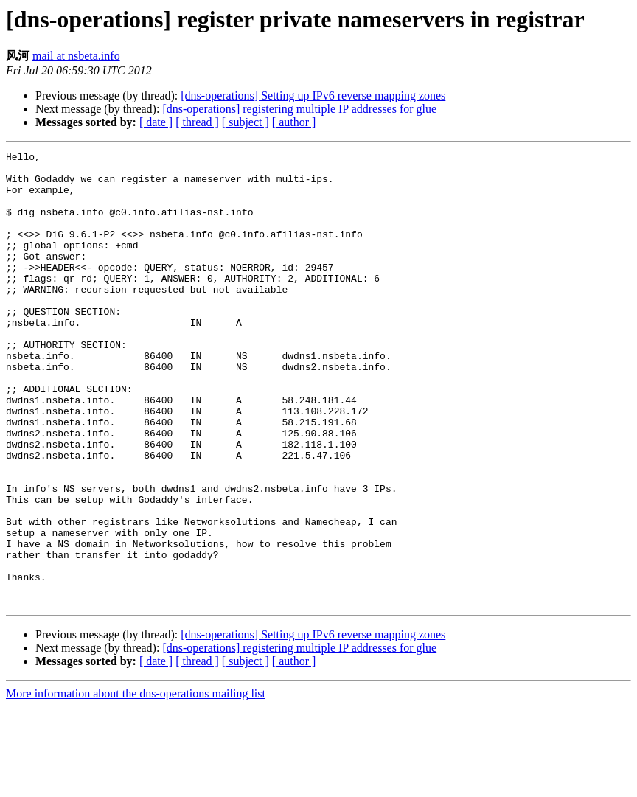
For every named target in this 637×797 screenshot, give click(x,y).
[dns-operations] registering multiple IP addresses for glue (299, 108)
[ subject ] (245, 122)
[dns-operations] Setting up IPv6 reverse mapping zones (313, 95)
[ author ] (294, 122)
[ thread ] (197, 122)
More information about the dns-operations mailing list (135, 784)
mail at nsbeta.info (76, 55)
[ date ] (156, 122)
